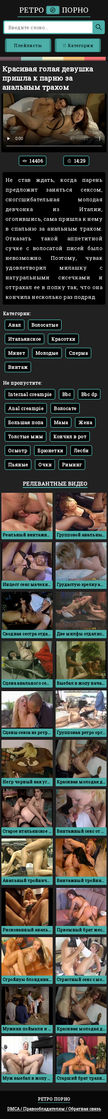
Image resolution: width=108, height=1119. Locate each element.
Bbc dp (89, 394)
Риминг (72, 465)
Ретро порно (54, 10)
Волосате (65, 408)
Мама (61, 422)
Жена (85, 422)
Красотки (63, 339)
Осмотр (17, 450)
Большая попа (25, 422)
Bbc (66, 394)
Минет (16, 353)
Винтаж (18, 367)
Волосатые (44, 325)
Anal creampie (25, 408)
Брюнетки (50, 450)
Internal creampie (30, 394)
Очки (45, 465)
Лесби (81, 450)
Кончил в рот (69, 436)
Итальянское (24, 339)
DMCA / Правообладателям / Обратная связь (54, 1109)
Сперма (78, 353)
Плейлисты (28, 45)
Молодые (46, 353)
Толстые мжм (25, 436)
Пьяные (18, 465)
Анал (14, 325)
